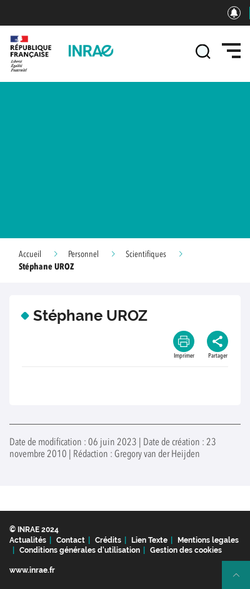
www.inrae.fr (32, 570)
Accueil (30, 254)
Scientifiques (146, 254)
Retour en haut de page (241, 580)
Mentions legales (208, 540)
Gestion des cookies (186, 550)
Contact (70, 540)
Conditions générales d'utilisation (79, 550)
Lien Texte (149, 540)
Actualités (27, 540)
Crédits (108, 540)
